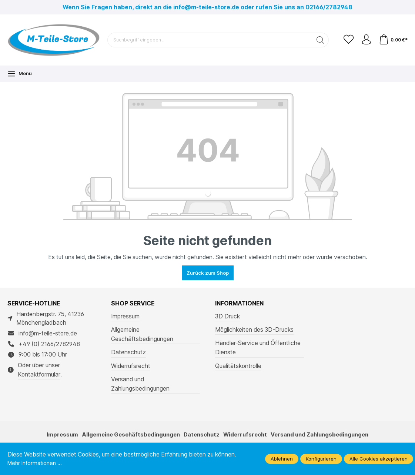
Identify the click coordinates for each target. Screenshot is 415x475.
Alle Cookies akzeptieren (378, 459)
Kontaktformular (39, 374)
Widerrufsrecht (130, 365)
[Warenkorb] (393, 40)
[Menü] (19, 74)
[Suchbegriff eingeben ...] (208, 40)
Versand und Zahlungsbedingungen (140, 384)
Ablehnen (282, 459)
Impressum (125, 316)
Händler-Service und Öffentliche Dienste (258, 347)
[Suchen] (317, 40)
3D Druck (227, 316)
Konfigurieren (321, 459)
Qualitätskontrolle (238, 365)
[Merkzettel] (346, 40)
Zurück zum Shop (208, 273)
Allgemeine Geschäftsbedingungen (142, 334)
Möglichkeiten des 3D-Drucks (254, 329)
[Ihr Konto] (364, 40)
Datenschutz (128, 352)
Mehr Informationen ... (36, 462)
